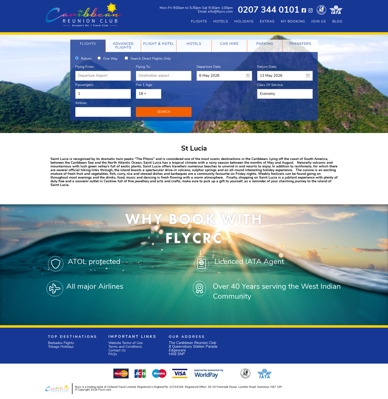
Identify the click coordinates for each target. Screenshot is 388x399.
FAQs (112, 354)
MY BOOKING (293, 22)
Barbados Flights (61, 343)
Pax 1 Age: (144, 85)
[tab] (87, 46)
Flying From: (84, 67)
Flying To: (143, 67)
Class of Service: (270, 85)
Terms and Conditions (125, 347)
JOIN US (318, 22)
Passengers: (84, 85)
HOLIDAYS (244, 22)
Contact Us (117, 350)
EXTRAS (267, 22)
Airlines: (81, 103)
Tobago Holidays (61, 347)
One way (110, 59)
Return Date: (267, 67)
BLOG (337, 22)
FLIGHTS (199, 22)
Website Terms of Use (125, 343)
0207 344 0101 (268, 10)
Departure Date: (208, 67)
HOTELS (220, 22)
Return (86, 59)
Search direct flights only (150, 59)
